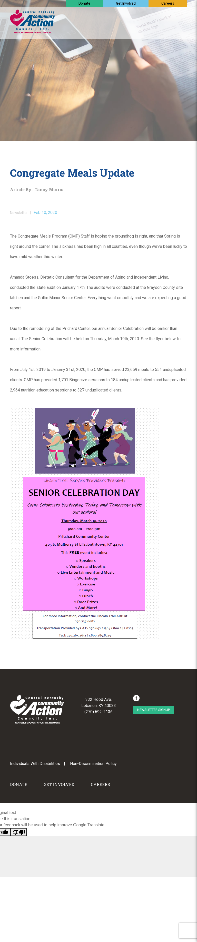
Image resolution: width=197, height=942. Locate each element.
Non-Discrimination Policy (93, 763)
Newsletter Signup (153, 710)
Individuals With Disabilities (35, 763)
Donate (84, 3)
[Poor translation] (19, 832)
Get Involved (126, 3)
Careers (167, 3)
